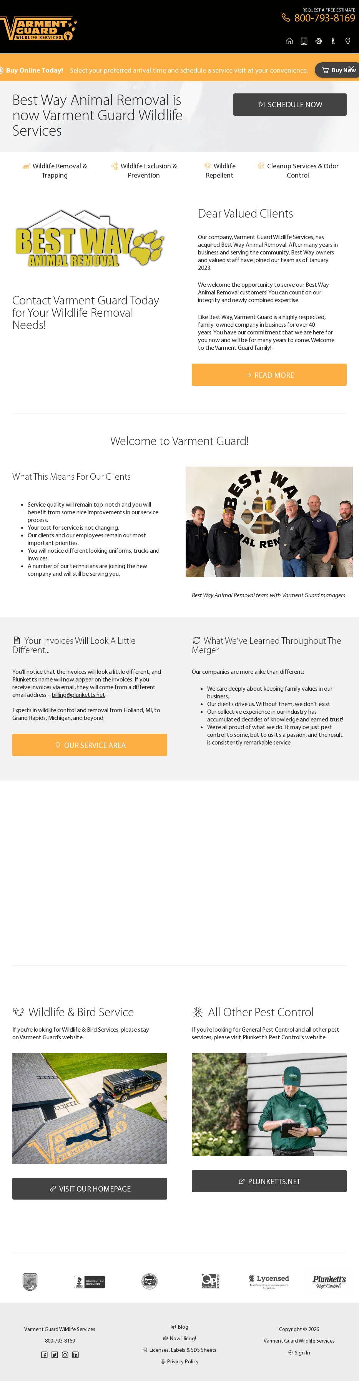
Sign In (299, 1352)
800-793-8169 (60, 1340)
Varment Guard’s (40, 1037)
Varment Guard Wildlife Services (299, 1340)
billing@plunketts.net (78, 694)
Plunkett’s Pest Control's (273, 1037)
